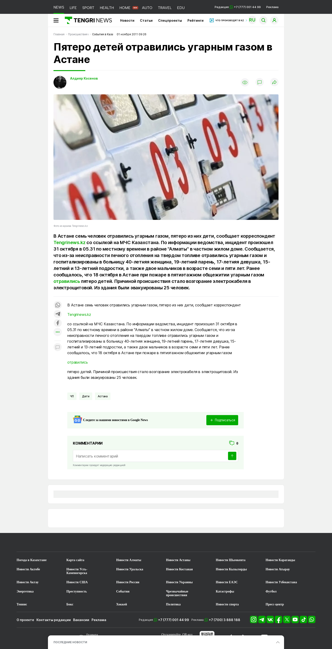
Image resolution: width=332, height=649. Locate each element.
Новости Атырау (278, 569)
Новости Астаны (178, 560)
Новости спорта (227, 604)
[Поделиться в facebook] (57, 323)
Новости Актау (28, 582)
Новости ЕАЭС (227, 582)
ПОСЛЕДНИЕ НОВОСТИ (70, 642)
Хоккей (121, 604)
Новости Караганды (280, 560)
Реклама (272, 7)
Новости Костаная (179, 569)
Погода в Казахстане (32, 560)
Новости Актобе (28, 569)
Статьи (146, 20)
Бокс (69, 604)
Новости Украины (179, 582)
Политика (173, 604)
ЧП (72, 396)
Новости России (127, 582)
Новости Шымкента (231, 560)
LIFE (73, 8)
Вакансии (81, 620)
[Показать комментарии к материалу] (57, 347)
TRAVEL (165, 8)
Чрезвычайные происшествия (177, 593)
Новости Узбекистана (281, 582)
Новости (127, 20)
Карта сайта (75, 560)
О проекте (25, 620)
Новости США (77, 582)
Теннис (22, 604)
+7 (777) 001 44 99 (173, 620)
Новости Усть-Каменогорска (76, 571)
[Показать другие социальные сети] (57, 332)
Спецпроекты (170, 20)
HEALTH (107, 8)
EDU (181, 8)
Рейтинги (195, 20)
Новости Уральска (129, 569)
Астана (103, 396)
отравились (66, 281)
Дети (85, 396)
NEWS (58, 7)
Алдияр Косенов (84, 78)
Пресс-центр (275, 604)
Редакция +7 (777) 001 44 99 (238, 7)
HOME (124, 8)
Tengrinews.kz (69, 242)
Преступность (76, 591)
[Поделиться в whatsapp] (57, 305)
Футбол (271, 591)
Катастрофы (225, 591)
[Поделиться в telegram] (57, 314)
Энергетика (25, 591)
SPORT (88, 8)
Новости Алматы (128, 560)
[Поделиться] (274, 82)
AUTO (147, 8)
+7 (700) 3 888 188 (224, 620)
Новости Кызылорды (231, 569)
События (123, 591)
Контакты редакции (53, 620)
